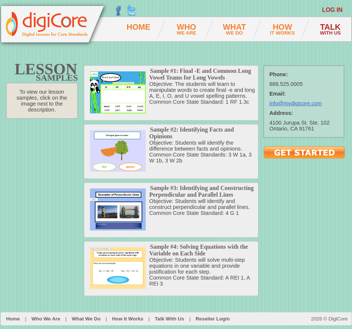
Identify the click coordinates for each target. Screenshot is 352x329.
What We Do (86, 319)
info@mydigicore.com (295, 103)
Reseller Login (213, 319)
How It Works (127, 319)
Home (13, 319)
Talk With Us (169, 319)
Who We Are (45, 319)
